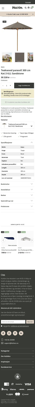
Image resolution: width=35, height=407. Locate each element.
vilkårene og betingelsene (20, 326)
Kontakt (28, 2)
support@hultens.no (8, 304)
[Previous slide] (5, 57)
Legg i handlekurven (24, 85)
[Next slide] (29, 57)
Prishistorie (4, 80)
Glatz (2, 67)
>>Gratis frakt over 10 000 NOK (17, 14)
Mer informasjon (6, 116)
